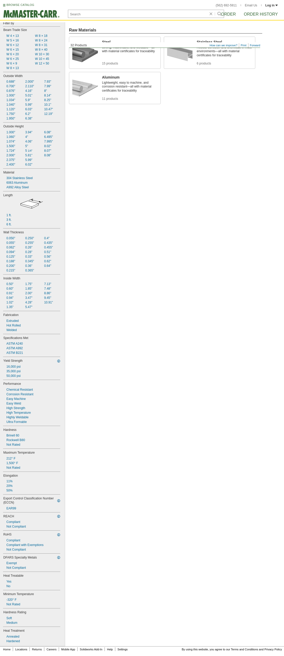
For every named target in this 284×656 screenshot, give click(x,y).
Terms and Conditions (244, 649)
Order (228, 14)
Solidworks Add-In (91, 649)
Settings (122, 649)
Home (7, 649)
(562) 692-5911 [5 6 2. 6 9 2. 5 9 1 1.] (226, 5)
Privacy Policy (273, 649)
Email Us (251, 5)
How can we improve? (223, 45)
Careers (51, 649)
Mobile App (68, 649)
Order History (261, 14)
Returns (37, 649)
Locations (21, 649)
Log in (271, 5)
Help (110, 649)
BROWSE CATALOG (20, 4)
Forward (255, 45)
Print (244, 45)
